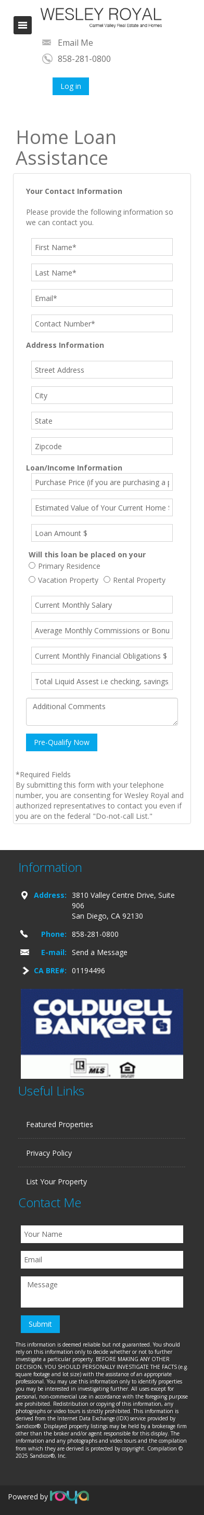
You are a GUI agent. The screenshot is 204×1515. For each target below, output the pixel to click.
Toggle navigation (23, 25)
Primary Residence (64, 566)
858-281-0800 (84, 58)
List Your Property (56, 1181)
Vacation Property (63, 580)
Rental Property (134, 580)
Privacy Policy (49, 1153)
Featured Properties (59, 1124)
